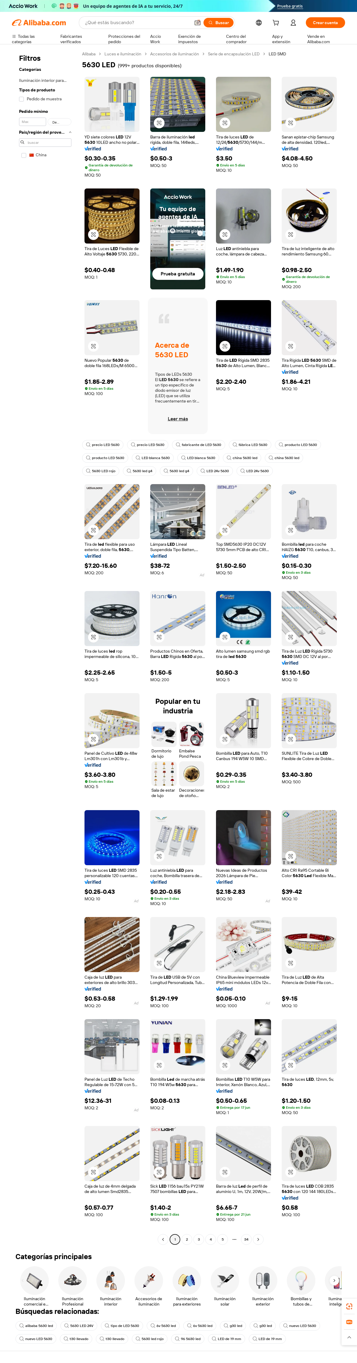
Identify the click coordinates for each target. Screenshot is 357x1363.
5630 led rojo (150, 1339)
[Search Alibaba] (137, 22)
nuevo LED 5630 (299, 1325)
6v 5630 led (163, 1325)
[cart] (277, 23)
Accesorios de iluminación (174, 54)
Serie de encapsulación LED (234, 54)
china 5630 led (242, 458)
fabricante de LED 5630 (198, 444)
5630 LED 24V (78, 1325)
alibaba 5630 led (36, 1325)
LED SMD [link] (277, 54)
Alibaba (88, 54)
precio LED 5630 (103, 444)
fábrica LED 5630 (250, 444)
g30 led (233, 1325)
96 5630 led (188, 1339)
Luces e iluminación (122, 54)
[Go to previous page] (163, 1239)
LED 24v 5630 (215, 471)
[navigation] (45, 647)
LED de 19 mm (226, 1339)
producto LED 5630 (298, 444)
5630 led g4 (139, 471)
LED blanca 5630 (153, 458)
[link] (349, 1306)
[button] (197, 22)
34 (246, 1239)
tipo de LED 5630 (122, 1325)
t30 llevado (76, 1339)
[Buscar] (218, 22)
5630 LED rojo (100, 471)
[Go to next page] (258, 1239)
